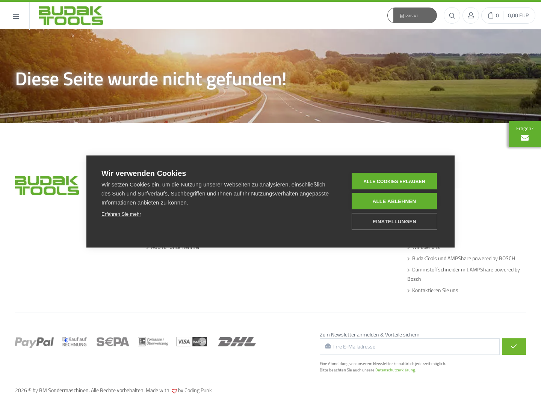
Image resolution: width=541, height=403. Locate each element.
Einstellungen (395, 221)
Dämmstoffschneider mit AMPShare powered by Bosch (463, 274)
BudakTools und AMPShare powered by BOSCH (461, 258)
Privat (409, 16)
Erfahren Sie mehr (121, 214)
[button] (412, 15)
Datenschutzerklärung (395, 370)
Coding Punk (198, 390)
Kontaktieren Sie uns (432, 290)
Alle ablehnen (394, 201)
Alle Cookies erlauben (394, 181)
